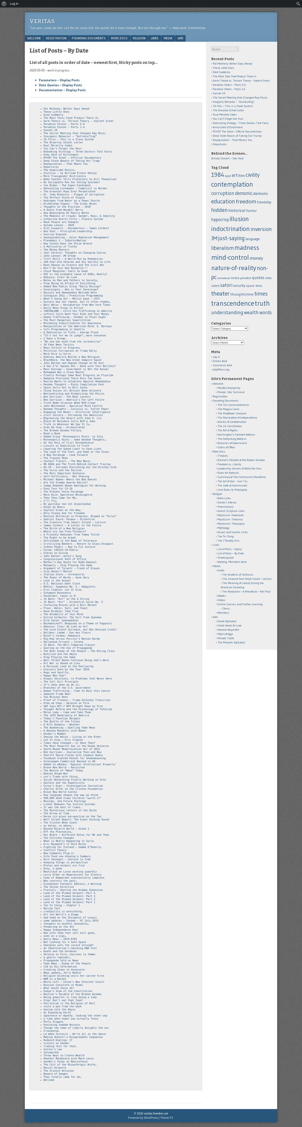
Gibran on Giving (56, 553)
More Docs (119, 38)
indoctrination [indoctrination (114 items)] (230, 229)
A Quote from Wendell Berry (63, 209)
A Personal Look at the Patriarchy (69, 666)
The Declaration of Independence (237, 417)
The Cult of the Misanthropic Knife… (70, 1064)
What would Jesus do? (59, 988)
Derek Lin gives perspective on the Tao (72, 816)
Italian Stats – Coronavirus (64, 574)
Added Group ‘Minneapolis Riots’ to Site (73, 436)
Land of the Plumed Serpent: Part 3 (69, 896)
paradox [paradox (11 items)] (245, 278)
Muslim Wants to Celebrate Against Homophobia (77, 381)
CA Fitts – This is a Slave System (69, 139)
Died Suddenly (53, 114)
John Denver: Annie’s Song (63, 556)
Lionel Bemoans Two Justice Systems (69, 804)
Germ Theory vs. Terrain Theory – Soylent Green (78, 121)
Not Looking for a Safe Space (65, 942)
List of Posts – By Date (231, 553)
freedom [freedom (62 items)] (246, 201)
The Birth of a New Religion (64, 528)
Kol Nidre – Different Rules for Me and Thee (76, 834)
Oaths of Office (226, 447)
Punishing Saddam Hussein (62, 1024)
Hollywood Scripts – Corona (63, 641)
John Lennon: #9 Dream (60, 255)
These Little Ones (57, 111)
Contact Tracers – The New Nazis (67, 461)
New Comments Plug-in (59, 853)
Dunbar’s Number (55, 733)
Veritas (42, 21)
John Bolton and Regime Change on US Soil (74, 363)
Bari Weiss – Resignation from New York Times (77, 304)
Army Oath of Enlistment (61, 154)
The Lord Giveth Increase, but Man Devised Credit (80, 629)
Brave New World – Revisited (64, 767)
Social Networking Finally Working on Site (75, 779)
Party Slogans (53, 1021)
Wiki (180, 38)
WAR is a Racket (55, 978)
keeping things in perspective (66, 862)
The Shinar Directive (59, 886)
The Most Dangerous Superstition (67, 320)
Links (155, 38)
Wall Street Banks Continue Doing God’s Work (76, 660)
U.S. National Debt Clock (62, 583)
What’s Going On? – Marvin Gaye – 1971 (72, 298)
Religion (139, 38)
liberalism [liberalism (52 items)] (222, 248)
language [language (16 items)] (252, 239)
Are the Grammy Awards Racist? (66, 482)
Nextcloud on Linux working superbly (70, 871)
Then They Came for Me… (60, 497)
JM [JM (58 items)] (214, 238)
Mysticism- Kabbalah (231, 515)
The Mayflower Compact (232, 413)
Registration (56, 38)
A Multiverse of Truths (60, 246)
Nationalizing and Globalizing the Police (74, 393)
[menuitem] (4, 4)
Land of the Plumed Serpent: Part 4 (69, 893)
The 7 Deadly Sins (228, 540)
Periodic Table (226, 638)
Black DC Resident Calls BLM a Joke (69, 421)
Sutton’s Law (53, 1049)
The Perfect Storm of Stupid (64, 197)
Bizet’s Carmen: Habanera (62, 635)
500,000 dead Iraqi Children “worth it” (72, 798)
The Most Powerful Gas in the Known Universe (76, 746)
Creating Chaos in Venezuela (64, 969)
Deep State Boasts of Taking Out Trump (72, 160)
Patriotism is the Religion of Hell (69, 1003)
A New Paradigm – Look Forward (66, 455)
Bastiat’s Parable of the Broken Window (72, 994)
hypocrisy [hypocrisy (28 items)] (220, 219)
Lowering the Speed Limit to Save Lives (72, 448)
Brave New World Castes (60, 792)
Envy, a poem (53, 868)
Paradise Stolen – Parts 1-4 (64, 127)
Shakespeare (226, 557)
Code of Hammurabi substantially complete (74, 877)
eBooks (222, 595)
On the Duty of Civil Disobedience (69, 442)
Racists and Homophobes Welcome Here (70, 292)
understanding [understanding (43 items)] (227, 312)
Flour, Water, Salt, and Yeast (66, 608)
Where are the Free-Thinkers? (65, 531)
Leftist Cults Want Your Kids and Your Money (76, 314)
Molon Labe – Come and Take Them (67, 712)
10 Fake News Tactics (59, 344)
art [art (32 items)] (235, 175)
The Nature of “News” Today (63, 770)
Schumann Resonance (57, 592)
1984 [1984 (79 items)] (217, 174)
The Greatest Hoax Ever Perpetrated (69, 191)
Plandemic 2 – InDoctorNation (65, 240)
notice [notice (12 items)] (235, 278)
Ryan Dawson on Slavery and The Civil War (74, 265)
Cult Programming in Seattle (64, 329)
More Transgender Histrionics (65, 176)
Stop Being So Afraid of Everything (69, 283)
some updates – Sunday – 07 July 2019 (71, 920)
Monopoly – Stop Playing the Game (68, 565)
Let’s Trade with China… (61, 776)
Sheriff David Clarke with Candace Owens (73, 755)
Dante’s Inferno (227, 502)
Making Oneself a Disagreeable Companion (73, 1037)
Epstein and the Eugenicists (64, 782)
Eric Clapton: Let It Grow (63, 589)
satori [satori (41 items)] (226, 285)
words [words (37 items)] (265, 312)
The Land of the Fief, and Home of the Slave (76, 451)
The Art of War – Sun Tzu (232, 481)
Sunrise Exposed (55, 234)
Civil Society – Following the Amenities (73, 415)
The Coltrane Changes (59, 837)
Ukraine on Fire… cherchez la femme (69, 954)
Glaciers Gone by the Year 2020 (66, 669)
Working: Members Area (232, 562)
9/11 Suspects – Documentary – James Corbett (76, 228)
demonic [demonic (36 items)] (243, 193)
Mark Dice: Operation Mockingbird (68, 494)
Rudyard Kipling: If (58, 1040)
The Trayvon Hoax (56, 458)
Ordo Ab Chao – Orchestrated (64, 427)
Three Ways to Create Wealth (64, 1055)
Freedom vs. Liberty (229, 464)
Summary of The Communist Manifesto (242, 477)
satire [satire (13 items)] (215, 286)
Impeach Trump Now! (57, 693)
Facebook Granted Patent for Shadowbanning (75, 758)
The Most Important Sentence (64, 473)
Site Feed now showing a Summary (67, 856)
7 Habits (223, 455)
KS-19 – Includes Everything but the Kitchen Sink (80, 467)
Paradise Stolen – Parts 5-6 (64, 124)
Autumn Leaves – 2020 (59, 225)
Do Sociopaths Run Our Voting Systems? (72, 182)
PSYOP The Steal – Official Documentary (72, 157)
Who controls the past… (60, 880)
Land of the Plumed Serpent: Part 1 (69, 902)
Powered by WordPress (143, 1117)
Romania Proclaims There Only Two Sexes (72, 378)
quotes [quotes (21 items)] (258, 277)
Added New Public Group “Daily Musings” (72, 286)
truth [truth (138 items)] (262, 303)
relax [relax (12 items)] (268, 278)
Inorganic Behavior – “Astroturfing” (70, 136)
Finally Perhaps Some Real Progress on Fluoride (78, 375)
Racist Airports (55, 1067)
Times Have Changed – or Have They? (69, 742)
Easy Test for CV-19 (58, 488)
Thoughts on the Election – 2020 (67, 206)
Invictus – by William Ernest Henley (70, 173)
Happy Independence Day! (61, 929)
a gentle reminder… (57, 957)
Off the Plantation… (58, 831)
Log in (216, 356)
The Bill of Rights (228, 430)
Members (223, 612)
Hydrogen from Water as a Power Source (72, 200)
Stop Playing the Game (60, 657)
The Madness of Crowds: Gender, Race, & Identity (79, 216)
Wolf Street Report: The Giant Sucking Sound (76, 819)
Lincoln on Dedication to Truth (66, 445)
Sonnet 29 (50, 130)
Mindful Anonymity (229, 388)
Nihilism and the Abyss (60, 654)
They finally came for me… (63, 1076)
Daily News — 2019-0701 (60, 939)
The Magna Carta (228, 409)
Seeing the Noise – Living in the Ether (72, 736)
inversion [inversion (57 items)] (261, 229)
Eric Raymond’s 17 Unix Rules (65, 844)
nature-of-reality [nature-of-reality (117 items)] (233, 268)
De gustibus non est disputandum (67, 504)
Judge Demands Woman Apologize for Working (75, 485)
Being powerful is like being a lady (70, 997)
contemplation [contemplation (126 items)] (232, 184)
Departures (51, 167)
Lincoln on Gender (57, 1043)
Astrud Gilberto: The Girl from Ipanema (72, 617)
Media (168, 38)
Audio (221, 570)
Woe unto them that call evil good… (69, 932)
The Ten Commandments (233, 405)
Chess (226, 608)
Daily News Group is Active (63, 307)
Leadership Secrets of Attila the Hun (239, 468)
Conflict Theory (55, 850)
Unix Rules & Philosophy (232, 489)
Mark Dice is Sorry (57, 353)
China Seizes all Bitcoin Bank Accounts (72, 390)
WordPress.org (221, 369)
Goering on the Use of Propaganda (68, 648)
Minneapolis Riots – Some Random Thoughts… (75, 439)
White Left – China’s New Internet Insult (74, 981)
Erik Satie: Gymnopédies (61, 620)
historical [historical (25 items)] (236, 210)
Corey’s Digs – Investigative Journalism (73, 785)
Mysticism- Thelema (230, 519)
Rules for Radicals (228, 472)
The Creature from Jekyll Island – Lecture (75, 522)
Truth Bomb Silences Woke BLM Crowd (69, 402)
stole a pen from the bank (63, 1006)
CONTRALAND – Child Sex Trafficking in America (78, 311)
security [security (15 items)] (239, 285)
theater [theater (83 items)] (220, 293)
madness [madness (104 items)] (247, 247)
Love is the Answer (57, 580)
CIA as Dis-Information (60, 966)
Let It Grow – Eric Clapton (63, 739)
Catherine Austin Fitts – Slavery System (73, 219)
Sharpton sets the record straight (69, 945)
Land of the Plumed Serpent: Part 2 (69, 899)
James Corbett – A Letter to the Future (72, 525)
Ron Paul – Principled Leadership (68, 231)
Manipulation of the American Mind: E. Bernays (78, 326)
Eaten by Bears (54, 507)
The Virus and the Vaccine (63, 470)
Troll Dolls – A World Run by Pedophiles (73, 258)
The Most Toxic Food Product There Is (71, 117)
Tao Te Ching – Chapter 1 (62, 905)
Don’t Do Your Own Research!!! (66, 268)
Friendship (51, 1030)
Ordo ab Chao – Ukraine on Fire (66, 703)
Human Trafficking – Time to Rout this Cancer (77, 690)
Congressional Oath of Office (65, 559)
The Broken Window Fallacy (63, 430)
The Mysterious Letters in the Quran (70, 810)
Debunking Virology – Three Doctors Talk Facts (78, 151)
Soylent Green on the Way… (63, 510)
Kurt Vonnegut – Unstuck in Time (67, 859)
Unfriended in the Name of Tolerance (70, 540)
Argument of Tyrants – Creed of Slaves (72, 568)
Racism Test (52, 908)
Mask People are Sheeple (61, 222)
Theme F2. (167, 1117)
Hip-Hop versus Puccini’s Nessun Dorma (72, 638)
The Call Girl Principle (61, 681)
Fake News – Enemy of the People (67, 963)
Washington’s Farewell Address (236, 434)
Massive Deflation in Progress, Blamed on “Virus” (80, 516)
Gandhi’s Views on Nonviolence (66, 1061)
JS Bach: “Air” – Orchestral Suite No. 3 (73, 602)
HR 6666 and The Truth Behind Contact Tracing (77, 464)
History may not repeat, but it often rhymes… (77, 301)
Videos (221, 600)
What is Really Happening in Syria (69, 841)
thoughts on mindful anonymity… (66, 923)
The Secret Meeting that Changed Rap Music (75, 133)
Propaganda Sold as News (61, 960)
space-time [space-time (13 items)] (254, 286)
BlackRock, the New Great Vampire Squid (72, 360)
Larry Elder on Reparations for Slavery (72, 874)
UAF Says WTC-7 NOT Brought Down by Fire (73, 706)
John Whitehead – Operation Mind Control (73, 405)
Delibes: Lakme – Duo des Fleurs (67, 632)
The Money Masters (57, 249)
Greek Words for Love (230, 625)
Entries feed (220, 361)
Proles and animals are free (64, 865)
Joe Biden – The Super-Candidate (67, 185)
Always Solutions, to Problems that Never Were (78, 678)
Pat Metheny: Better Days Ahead (66, 108)
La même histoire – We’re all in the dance (75, 1034)
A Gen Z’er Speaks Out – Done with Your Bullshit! (80, 366)
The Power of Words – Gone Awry (66, 577)
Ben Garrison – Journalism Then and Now (72, 752)
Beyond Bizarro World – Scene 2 (66, 828)
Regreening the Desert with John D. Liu (72, 418)
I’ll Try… (50, 500)
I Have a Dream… (55, 338)
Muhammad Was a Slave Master (64, 372)
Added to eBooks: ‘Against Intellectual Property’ (80, 764)
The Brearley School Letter (63, 142)
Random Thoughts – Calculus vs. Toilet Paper (76, 409)
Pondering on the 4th (59, 926)
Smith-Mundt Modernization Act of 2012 (72, 749)
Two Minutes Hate (56, 697)
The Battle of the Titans (62, 721)
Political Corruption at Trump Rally (70, 350)
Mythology (223, 528)
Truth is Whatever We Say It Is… (67, 424)
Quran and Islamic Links (233, 532)
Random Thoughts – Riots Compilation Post (74, 384)
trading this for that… (60, 1046)
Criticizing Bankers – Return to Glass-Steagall (78, 543)
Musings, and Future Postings (65, 801)
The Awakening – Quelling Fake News (69, 727)
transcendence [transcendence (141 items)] (232, 303)
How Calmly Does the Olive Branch (68, 243)
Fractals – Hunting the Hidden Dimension (73, 890)
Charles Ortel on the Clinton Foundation (73, 788)
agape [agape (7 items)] (228, 175)
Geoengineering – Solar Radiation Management (76, 237)
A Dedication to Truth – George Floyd (71, 332)
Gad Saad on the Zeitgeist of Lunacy (70, 917)
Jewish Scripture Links (231, 511)
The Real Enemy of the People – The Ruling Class (79, 651)
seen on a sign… (55, 936)
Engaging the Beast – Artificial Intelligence (77, 412)
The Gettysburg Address (232, 438)
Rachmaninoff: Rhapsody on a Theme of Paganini (78, 623)
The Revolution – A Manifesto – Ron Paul (246, 591)
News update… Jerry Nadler (63, 972)
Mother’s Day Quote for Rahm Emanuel (70, 562)
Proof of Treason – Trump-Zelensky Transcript (77, 700)
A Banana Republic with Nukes (65, 730)
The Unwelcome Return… (60, 170)
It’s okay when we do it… (62, 684)
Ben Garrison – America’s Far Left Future (74, 399)
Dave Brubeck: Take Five (61, 611)
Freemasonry (225, 506)
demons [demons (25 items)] (260, 193)
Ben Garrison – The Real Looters (67, 396)
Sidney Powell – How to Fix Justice (69, 546)
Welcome (34, 38)
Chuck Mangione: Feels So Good (66, 271)
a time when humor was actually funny (71, 1018)
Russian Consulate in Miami (63, 985)
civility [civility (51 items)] (253, 175)
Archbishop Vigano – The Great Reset (70, 203)
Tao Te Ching (226, 536)
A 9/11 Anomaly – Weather (62, 724)
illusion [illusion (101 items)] (239, 219)
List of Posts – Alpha (230, 549)
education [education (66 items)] (223, 201)
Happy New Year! (55, 675)
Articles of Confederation (232, 422)
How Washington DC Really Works (66, 212)
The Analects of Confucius (237, 574)
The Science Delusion (59, 1070)
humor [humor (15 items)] (251, 210)
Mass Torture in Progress (62, 347)
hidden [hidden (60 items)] (219, 209)
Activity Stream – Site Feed (227, 158)
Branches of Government (232, 443)
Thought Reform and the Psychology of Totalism (78, 709)
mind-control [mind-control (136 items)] (230, 257)
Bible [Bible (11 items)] (241, 176)
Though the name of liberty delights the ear (76, 1027)
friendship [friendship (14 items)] (264, 202)
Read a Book (52, 433)
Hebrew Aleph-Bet (56, 773)
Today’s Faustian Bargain (62, 718)
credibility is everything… (63, 911)
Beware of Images (56, 1073)
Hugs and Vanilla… (57, 672)
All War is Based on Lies (62, 663)
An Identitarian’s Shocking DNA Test (70, 948)
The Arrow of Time (57, 813)
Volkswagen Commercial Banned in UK (69, 761)
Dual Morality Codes (58, 145)
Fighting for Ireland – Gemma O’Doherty (72, 847)
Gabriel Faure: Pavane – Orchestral (69, 519)
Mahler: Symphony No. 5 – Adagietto (69, 586)
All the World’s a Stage (61, 914)
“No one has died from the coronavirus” (72, 341)
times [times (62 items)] (261, 293)
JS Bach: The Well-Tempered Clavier (69, 644)
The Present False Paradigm (63, 491)
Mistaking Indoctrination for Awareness (72, 323)
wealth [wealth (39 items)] (251, 312)
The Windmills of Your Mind (63, 614)
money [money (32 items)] (256, 258)
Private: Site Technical (231, 392)
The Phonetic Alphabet (231, 642)
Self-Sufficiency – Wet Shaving (66, 476)
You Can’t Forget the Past (63, 148)
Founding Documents (89, 38)
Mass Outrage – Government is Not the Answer (76, 369)
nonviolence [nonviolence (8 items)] (223, 278)
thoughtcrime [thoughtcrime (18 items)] (242, 294)
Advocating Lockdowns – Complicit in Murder (76, 188)
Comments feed (222, 365)
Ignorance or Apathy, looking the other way (76, 1015)
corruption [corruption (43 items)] (222, 193)
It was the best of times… (63, 807)
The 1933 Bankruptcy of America (66, 715)
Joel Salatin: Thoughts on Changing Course (75, 252)
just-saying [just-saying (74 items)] (231, 238)
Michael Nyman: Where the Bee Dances (70, 479)
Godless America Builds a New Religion (72, 356)
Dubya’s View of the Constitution (68, 991)
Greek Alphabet (227, 621)
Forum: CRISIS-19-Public (61, 549)
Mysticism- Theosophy (231, 523)
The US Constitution (230, 426)
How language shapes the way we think (71, 795)
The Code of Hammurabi (232, 485)
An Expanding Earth (57, 1012)
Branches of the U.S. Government (67, 687)
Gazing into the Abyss (60, 1009)
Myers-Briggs (225, 634)
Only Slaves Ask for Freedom (64, 513)
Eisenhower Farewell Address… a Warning (72, 883)
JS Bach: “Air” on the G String (66, 599)
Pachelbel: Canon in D (60, 595)
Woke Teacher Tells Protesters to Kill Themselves (80, 179)
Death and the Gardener (60, 951)
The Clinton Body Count (60, 822)
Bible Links (224, 498)
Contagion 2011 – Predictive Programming (73, 295)
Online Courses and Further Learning (240, 604)
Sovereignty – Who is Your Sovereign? (71, 289)
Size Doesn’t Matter (58, 571)
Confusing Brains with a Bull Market (70, 605)
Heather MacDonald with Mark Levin (69, 1058)
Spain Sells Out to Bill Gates (66, 387)
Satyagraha (51, 1052)
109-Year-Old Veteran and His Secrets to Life (77, 261)
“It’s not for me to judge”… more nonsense (75, 335)
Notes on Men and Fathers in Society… (71, 280)
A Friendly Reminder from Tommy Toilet (72, 534)
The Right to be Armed (60, 537)
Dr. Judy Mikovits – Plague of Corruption (74, 194)
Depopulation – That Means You (66, 163)
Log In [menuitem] (14, 3)
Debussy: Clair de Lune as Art (66, 626)
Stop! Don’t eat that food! (63, 1000)
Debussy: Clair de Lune (60, 277)
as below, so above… (58, 825)
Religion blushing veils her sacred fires (74, 975)
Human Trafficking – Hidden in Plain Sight (75, 317)
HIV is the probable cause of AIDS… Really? (76, 274)
